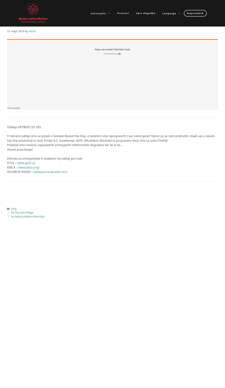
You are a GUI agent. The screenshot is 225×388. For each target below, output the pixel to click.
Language (173, 13)
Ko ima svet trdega (22, 212)
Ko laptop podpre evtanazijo (27, 216)
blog (13, 208)
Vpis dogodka (145, 13)
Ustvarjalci (102, 13)
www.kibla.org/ (28, 167)
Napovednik (195, 13)
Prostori (123, 13)
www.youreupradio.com (50, 172)
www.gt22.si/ (26, 163)
